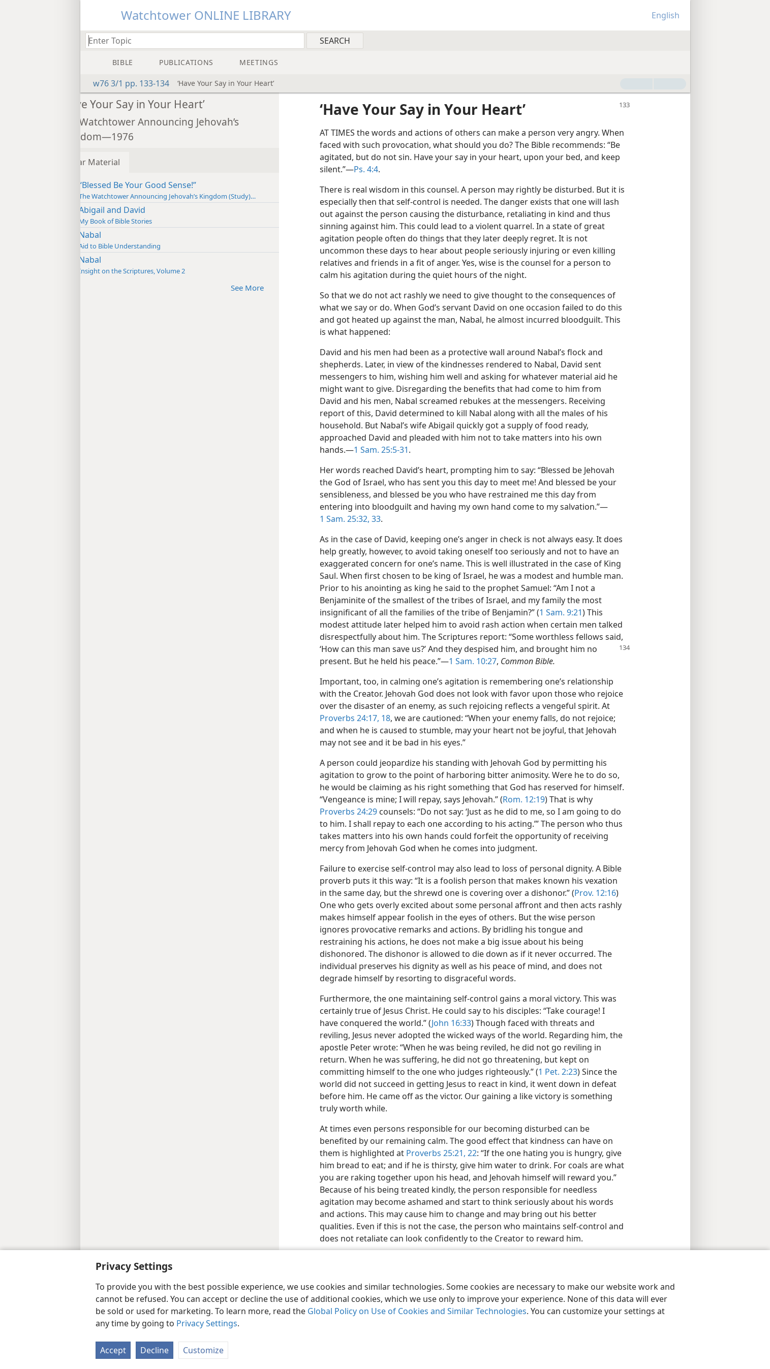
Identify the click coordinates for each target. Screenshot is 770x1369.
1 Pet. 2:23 (587, 1071)
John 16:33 (481, 1023)
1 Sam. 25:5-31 (411, 449)
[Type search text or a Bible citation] (190, 40)
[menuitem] (679, 40)
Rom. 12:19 (586, 799)
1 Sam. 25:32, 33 (380, 518)
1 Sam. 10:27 (532, 661)
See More (282, 287)
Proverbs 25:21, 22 (471, 1153)
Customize (203, 1350)
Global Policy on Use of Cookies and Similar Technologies (417, 1311)
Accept (113, 1350)
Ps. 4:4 (472, 169)
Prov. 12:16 (373, 905)
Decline (154, 1350)
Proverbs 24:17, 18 (419, 718)
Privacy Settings (206, 1323)
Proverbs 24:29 (396, 811)
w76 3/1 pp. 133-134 (126, 83)
